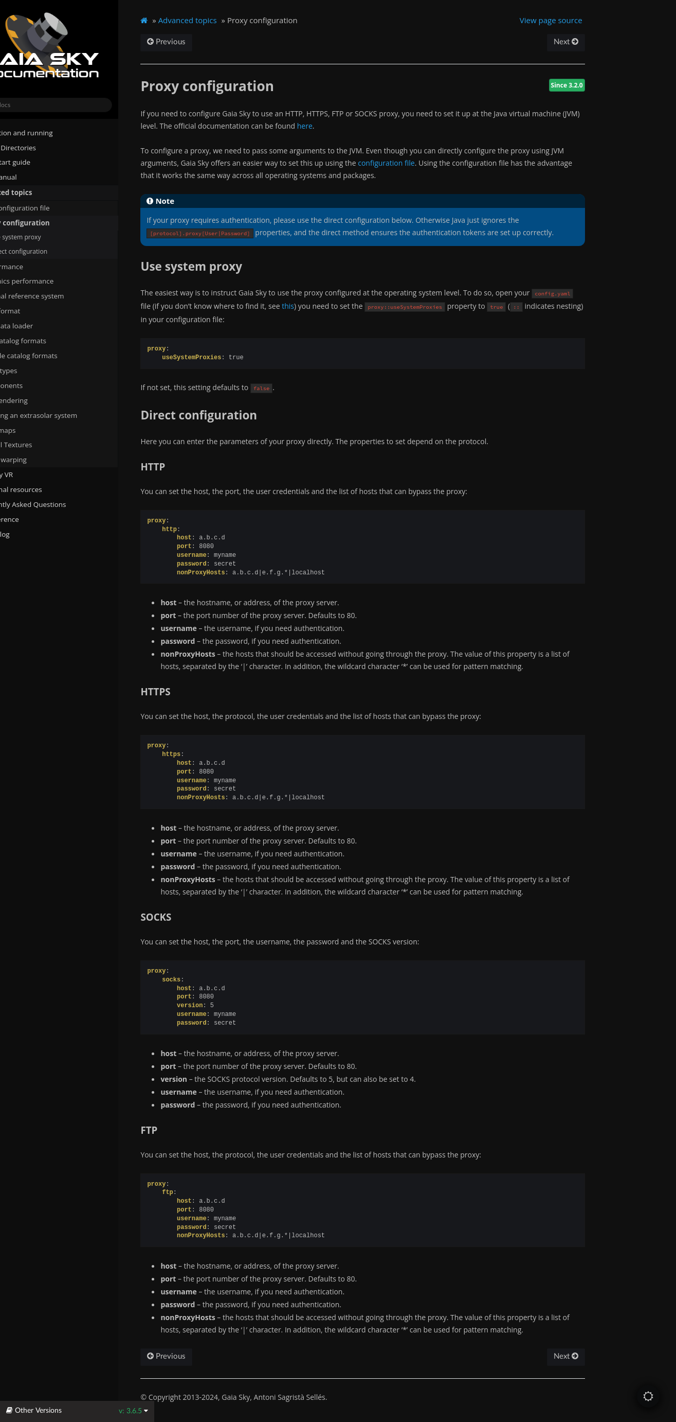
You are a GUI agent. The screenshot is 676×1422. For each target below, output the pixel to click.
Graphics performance (49, 281)
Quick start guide (34, 162)
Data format (32, 310)
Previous (205, 42)
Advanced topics (35, 192)
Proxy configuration (47, 222)
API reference (33, 518)
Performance (34, 266)
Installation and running (45, 132)
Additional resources (40, 489)
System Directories (37, 147)
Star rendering (36, 400)
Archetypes (35, 370)
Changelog (28, 533)
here (362, 126)
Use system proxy (51, 237)
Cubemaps (34, 429)
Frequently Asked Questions (52, 503)
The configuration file (47, 207)
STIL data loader (39, 325)
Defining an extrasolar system (61, 414)
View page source (584, 20)
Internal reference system (54, 296)
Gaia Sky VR (26, 474)
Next (598, 42)
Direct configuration (50, 251)
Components (34, 385)
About (17, 548)
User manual (28, 177)
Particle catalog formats (55, 355)
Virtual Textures (38, 444)
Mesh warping (40, 459)
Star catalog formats (45, 340)
